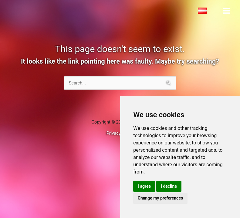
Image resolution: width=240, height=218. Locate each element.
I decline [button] (169, 186)
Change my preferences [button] (160, 198)
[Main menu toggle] (226, 10)
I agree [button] (144, 186)
